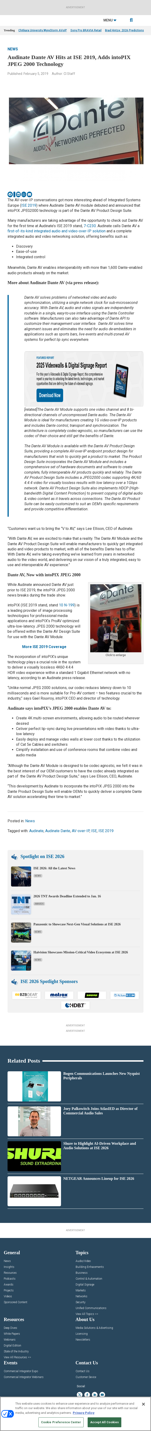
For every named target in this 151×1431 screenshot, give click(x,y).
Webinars (10, 1339)
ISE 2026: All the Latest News (54, 868)
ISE (94, 831)
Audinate (36, 831)
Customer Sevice (86, 1377)
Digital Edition (12, 1345)
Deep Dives (10, 1328)
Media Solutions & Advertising (94, 1328)
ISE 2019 (28, 205)
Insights (9, 1267)
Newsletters (83, 1339)
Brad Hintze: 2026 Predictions (124, 30)
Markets (81, 1290)
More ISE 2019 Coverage (44, 647)
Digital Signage (85, 1284)
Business (82, 1272)
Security (81, 1302)
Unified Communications (91, 1308)
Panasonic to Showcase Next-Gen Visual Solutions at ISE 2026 (77, 924)
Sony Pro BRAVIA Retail (86, 30)
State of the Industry (16, 1351)
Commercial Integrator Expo (21, 1371)
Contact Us (83, 1371)
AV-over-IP (81, 831)
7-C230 (90, 226)
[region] (75, 1414)
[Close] (143, 1404)
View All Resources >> (17, 1357)
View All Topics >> (87, 1314)
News (13, 49)
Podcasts (10, 1278)
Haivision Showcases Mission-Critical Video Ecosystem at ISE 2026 (81, 952)
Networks (81, 1296)
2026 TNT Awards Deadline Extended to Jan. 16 (67, 896)
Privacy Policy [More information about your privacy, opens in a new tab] (83, 1413)
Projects (9, 1290)
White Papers (12, 1333)
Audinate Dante (57, 831)
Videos (8, 1296)
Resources (10, 1272)
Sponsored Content (15, 1302)
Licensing (82, 1333)
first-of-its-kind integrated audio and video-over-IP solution (57, 231)
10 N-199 (66, 605)
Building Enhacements (90, 1267)
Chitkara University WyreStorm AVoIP (42, 30)
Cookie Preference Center (61, 1422)
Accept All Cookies (104, 1422)
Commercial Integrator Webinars (24, 1377)
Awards (39, 904)
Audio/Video (83, 1261)
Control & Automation (89, 1278)
